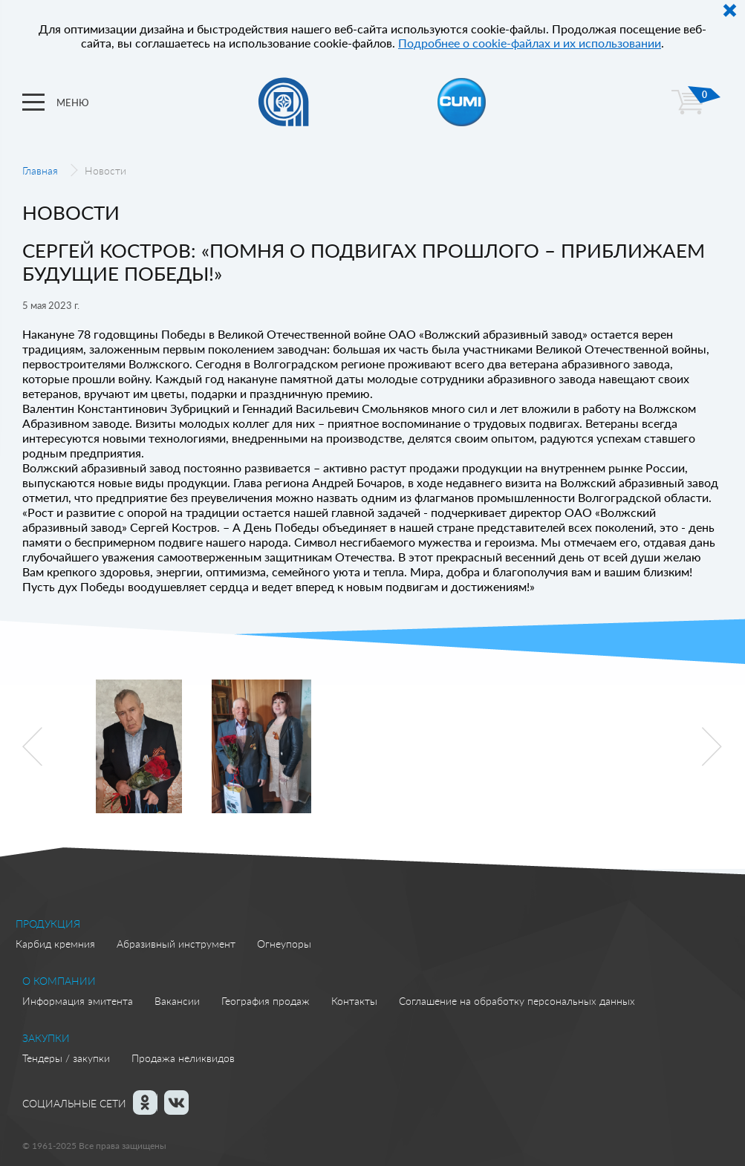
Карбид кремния (55, 943)
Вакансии (177, 1000)
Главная (40, 170)
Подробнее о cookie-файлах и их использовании (529, 43)
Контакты (354, 1000)
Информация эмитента (77, 1000)
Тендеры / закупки (66, 1058)
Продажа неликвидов (183, 1058)
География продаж (265, 1000)
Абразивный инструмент (176, 943)
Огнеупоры (284, 943)
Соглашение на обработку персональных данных (517, 1000)
